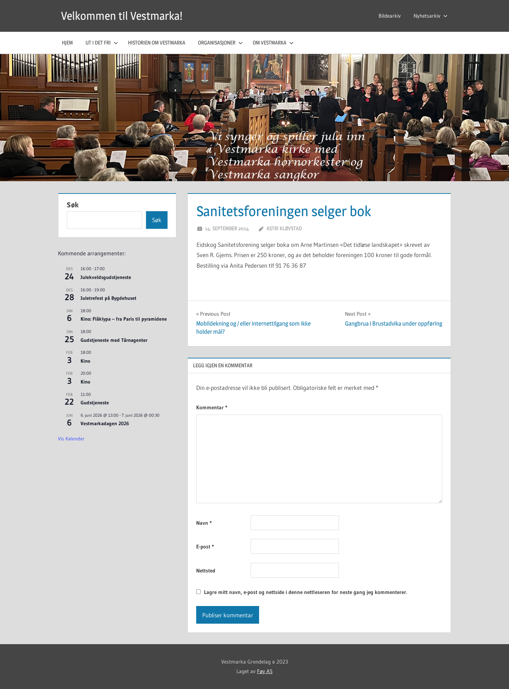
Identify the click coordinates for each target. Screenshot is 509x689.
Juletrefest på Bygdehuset (108, 298)
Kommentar (211, 407)
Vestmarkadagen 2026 (105, 423)
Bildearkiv (390, 15)
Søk (73, 205)
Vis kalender (71, 438)
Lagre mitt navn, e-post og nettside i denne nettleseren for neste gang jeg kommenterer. (305, 592)
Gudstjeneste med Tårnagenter (114, 340)
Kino (85, 361)
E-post (205, 546)
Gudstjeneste (95, 402)
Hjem (67, 42)
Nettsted (205, 570)
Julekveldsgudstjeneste (106, 277)
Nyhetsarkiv (430, 15)
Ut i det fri (102, 42)
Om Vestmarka (273, 42)
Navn (204, 522)
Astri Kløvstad (284, 228)
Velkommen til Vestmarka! (121, 16)
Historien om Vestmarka (156, 42)
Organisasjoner (220, 42)
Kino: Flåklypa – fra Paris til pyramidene (124, 319)
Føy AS (265, 671)
